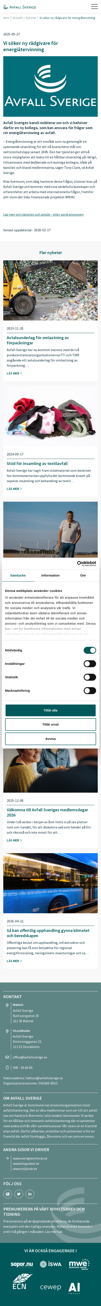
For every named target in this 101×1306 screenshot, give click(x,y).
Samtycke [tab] (18, 575)
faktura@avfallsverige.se (44, 1078)
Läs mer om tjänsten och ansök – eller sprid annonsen (43, 214)
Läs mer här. (54, 1231)
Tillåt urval (50, 724)
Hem (6, 18)
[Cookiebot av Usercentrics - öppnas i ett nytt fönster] (77, 564)
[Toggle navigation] (94, 6)
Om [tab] (83, 575)
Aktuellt (17, 18)
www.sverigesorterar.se (30, 1158)
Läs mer (14, 373)
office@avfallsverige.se (30, 1057)
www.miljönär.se (25, 1168)
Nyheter (31, 18)
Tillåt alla (51, 710)
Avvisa (50, 739)
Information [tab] (50, 575)
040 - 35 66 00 (23, 1067)
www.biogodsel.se (26, 1163)
